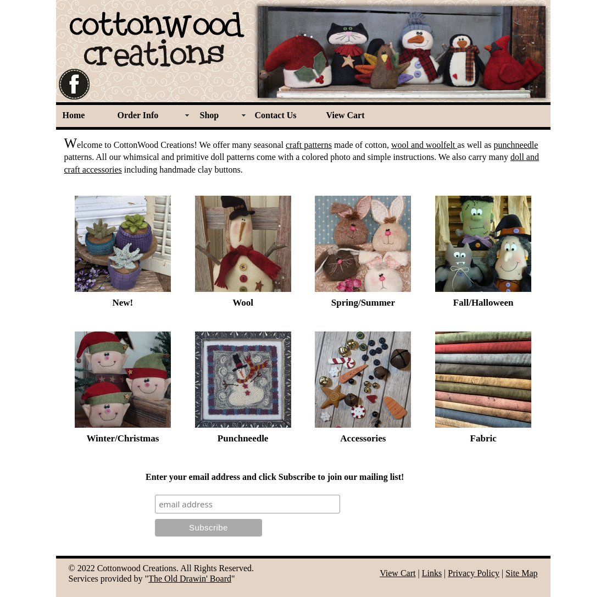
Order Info (138, 115)
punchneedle (516, 145)
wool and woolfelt (424, 145)
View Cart (345, 115)
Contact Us (276, 115)
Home (74, 115)
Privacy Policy (473, 573)
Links (432, 573)
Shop (209, 115)
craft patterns (309, 145)
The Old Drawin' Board (189, 578)
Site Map (521, 573)
